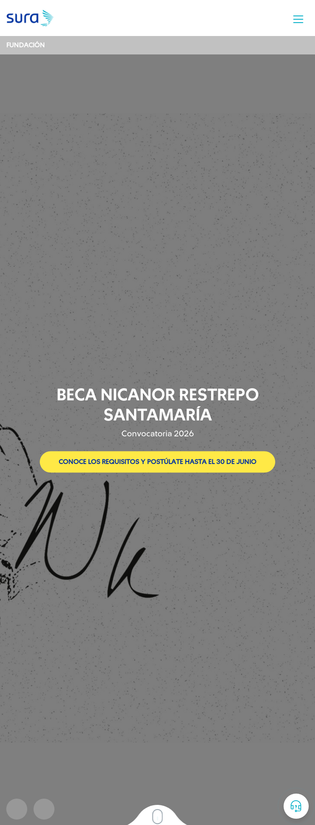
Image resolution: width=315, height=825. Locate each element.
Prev (16, 809)
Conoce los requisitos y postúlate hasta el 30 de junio (157, 462)
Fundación (25, 45)
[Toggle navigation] (298, 19)
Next (44, 809)
